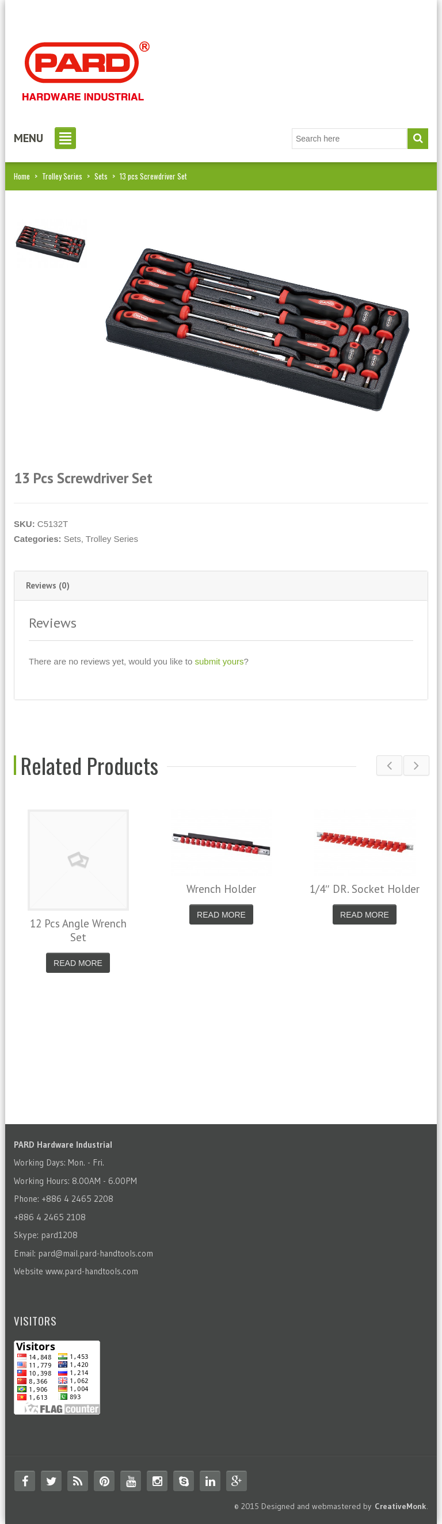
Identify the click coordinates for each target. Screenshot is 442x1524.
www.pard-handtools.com (91, 1271)
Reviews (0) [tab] (48, 585)
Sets (101, 176)
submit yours (219, 661)
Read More (78, 963)
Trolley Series (62, 176)
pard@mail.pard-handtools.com (95, 1253)
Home (22, 176)
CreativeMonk (400, 1506)
